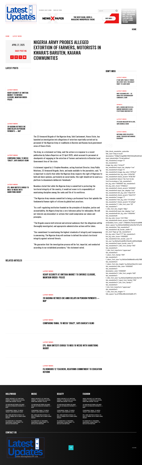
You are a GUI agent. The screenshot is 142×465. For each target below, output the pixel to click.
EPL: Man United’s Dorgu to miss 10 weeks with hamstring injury (18, 189)
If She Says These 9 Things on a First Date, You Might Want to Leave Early (125, 82)
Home (7, 36)
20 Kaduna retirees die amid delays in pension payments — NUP (16, 129)
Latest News (17, 36)
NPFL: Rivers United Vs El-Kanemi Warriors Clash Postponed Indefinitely (125, 109)
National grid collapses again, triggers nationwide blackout (126, 136)
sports (119, 104)
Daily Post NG (21, 50)
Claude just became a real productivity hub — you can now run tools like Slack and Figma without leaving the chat (128, 16)
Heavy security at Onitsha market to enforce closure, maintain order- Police (17, 96)
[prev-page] (107, 145)
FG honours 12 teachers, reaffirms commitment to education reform (67, 370)
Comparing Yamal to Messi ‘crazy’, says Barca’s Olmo (18, 159)
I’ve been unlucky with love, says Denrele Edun (126, 122)
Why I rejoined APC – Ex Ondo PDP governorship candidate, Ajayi (125, 95)
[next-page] (110, 145)
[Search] (116, 11)
